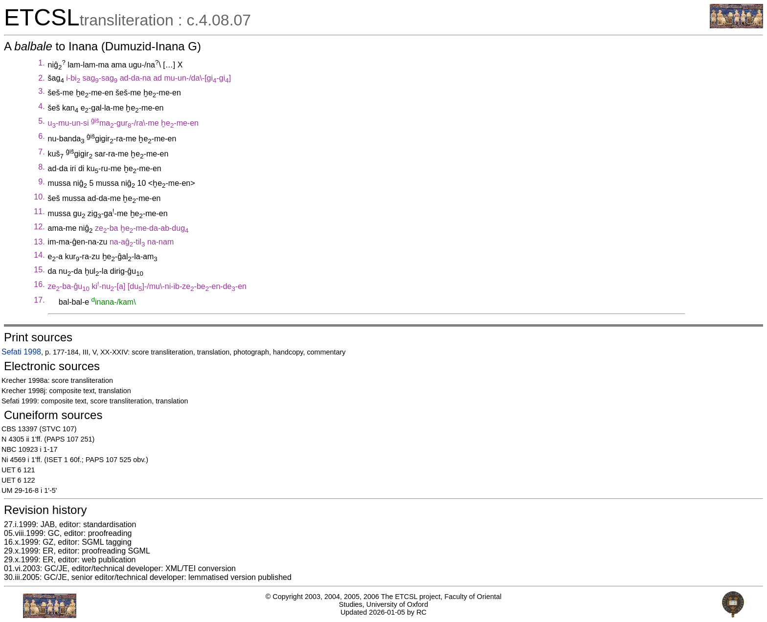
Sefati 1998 (21, 352)
